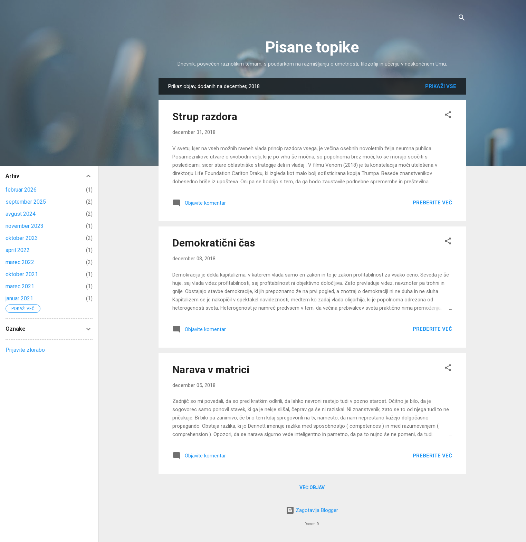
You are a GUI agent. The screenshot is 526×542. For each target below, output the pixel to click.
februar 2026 (21, 189)
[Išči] (462, 18)
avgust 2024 (21, 214)
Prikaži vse (440, 86)
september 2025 (26, 202)
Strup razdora (204, 116)
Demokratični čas (213, 243)
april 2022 (18, 250)
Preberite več (432, 203)
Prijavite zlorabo (25, 350)
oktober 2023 (22, 238)
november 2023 (25, 226)
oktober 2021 (22, 274)
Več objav (312, 487)
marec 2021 (20, 286)
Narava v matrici (210, 370)
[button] (448, 115)
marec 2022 (20, 262)
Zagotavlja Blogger (312, 510)
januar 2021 (19, 298)
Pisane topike (312, 47)
